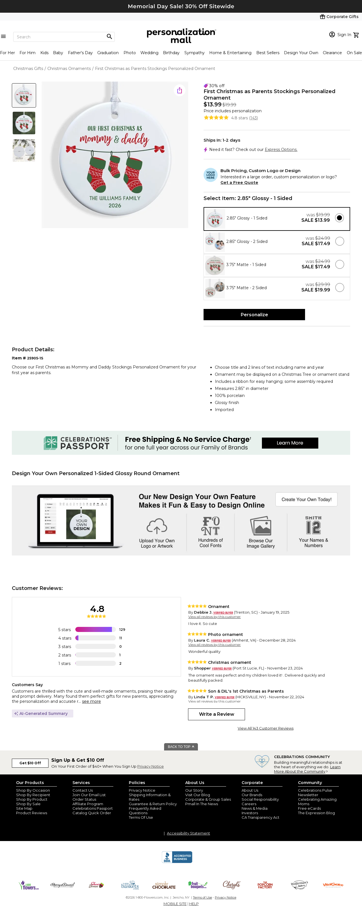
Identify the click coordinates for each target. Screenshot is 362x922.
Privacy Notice (150, 766)
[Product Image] (115, 155)
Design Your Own (301, 52)
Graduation (108, 52)
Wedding (149, 52)
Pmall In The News (201, 804)
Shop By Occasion (33, 790)
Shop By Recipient (33, 795)
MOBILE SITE (175, 903)
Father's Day (80, 52)
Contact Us (82, 790)
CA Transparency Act (260, 817)
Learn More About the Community (307, 769)
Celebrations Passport (92, 808)
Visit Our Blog (197, 795)
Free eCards (309, 808)
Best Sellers (267, 52)
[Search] (64, 37)
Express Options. (281, 149)
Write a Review (216, 714)
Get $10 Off (30, 763)
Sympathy (194, 52)
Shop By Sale (28, 804)
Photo (129, 52)
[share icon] (180, 90)
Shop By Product (31, 799)
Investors (250, 813)
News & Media (255, 808)
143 (253, 117)
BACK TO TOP (181, 747)
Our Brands (252, 795)
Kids (44, 52)
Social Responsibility (260, 799)
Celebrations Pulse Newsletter (315, 792)
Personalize (254, 314)
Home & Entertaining (230, 52)
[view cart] (356, 34)
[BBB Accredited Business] (177, 862)
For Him (27, 52)
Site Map (24, 808)
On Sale (354, 52)
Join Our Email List (89, 795)
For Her (7, 52)
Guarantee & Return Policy (153, 804)
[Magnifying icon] (109, 36)
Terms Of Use (141, 817)
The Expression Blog (316, 813)
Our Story (194, 790)
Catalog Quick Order (91, 813)
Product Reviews (31, 813)
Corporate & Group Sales (208, 799)
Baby (58, 52)
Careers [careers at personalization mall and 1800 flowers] (249, 804)
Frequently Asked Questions (145, 810)
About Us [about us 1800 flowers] (250, 790)
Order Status (84, 799)
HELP (194, 903)
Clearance (332, 52)
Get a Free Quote (239, 182)
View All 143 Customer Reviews (265, 728)
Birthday (171, 52)
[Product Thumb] (24, 95)
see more (91, 701)
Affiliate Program (87, 804)
